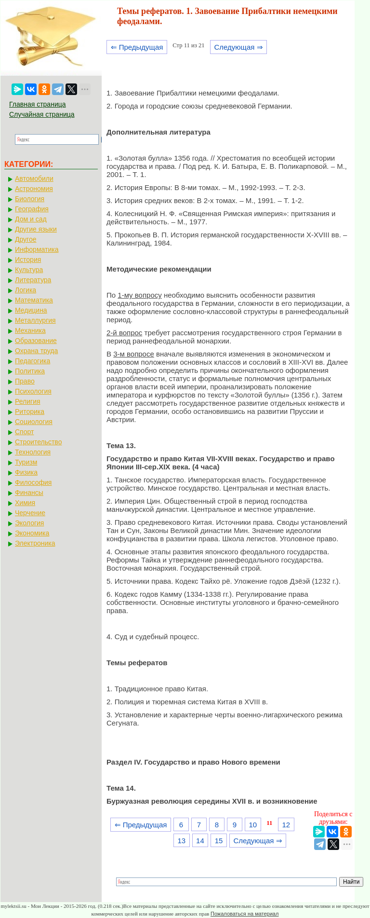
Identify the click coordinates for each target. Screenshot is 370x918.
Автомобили (34, 178)
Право (25, 381)
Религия (27, 401)
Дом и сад (31, 219)
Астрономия (34, 188)
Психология (33, 391)
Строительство (38, 442)
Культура (29, 270)
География (32, 209)
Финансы (29, 492)
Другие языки (36, 229)
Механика (30, 330)
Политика (30, 371)
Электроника (35, 543)
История (28, 259)
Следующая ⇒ (238, 47)
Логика (25, 290)
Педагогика (32, 361)
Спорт (24, 432)
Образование (36, 340)
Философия (33, 482)
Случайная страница (42, 114)
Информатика (36, 249)
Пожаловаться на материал (244, 914)
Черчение (30, 513)
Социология (34, 421)
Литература (33, 280)
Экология (29, 523)
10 (253, 825)
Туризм (26, 462)
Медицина (31, 310)
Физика (26, 472)
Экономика (32, 533)
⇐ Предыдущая (137, 47)
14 (200, 840)
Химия (25, 503)
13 (181, 840)
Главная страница (37, 104)
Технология (33, 452)
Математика (34, 300)
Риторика (29, 411)
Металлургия (35, 320)
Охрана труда (36, 351)
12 (286, 825)
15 (219, 840)
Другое (25, 239)
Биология (29, 199)
